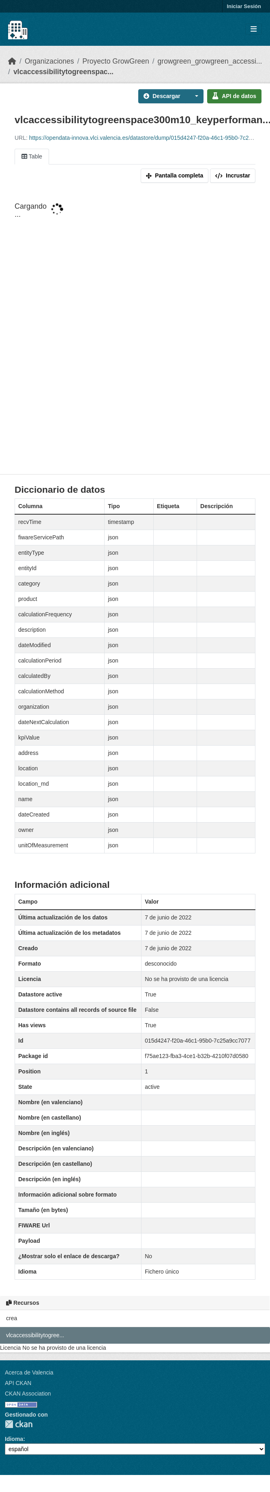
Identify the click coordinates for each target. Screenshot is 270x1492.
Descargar (162, 96)
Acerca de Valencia (29, 1372)
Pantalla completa (174, 175)
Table (31, 156)
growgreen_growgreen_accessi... (210, 61)
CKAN (18, 1424)
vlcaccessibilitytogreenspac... (63, 72)
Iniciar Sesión (244, 6)
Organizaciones (49, 61)
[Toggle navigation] (253, 29)
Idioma (14, 1439)
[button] (194, 96)
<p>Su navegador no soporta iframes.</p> (135, 330)
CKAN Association (28, 1393)
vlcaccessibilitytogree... (35, 1335)
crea (11, 1318)
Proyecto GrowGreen (115, 61)
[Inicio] (12, 61)
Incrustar (232, 175)
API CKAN (18, 1383)
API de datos (234, 96)
